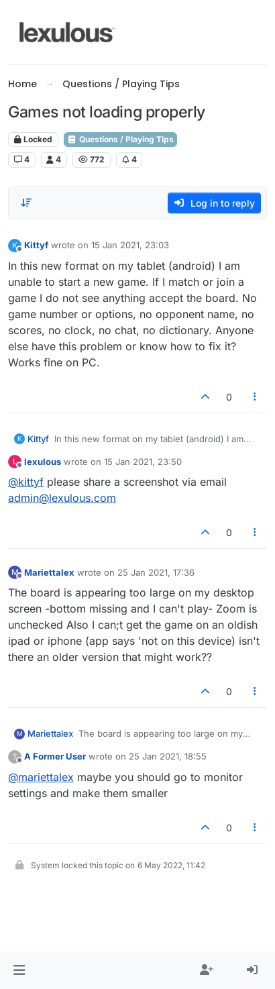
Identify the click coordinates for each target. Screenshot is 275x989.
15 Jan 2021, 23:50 (143, 461)
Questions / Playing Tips (120, 139)
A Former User (55, 756)
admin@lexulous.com (62, 498)
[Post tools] (255, 396)
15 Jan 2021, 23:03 (130, 245)
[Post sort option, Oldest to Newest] (26, 203)
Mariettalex (49, 572)
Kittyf (36, 245)
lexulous (42, 461)
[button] (19, 970)
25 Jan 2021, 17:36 (156, 572)
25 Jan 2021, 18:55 (168, 756)
